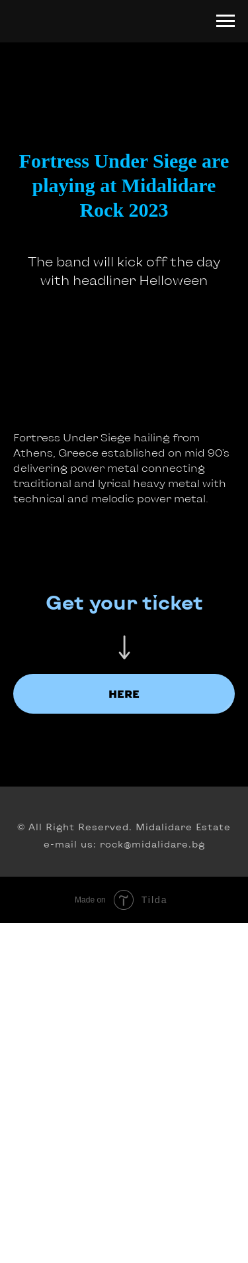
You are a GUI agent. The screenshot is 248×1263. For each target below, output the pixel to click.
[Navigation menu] (225, 21)
